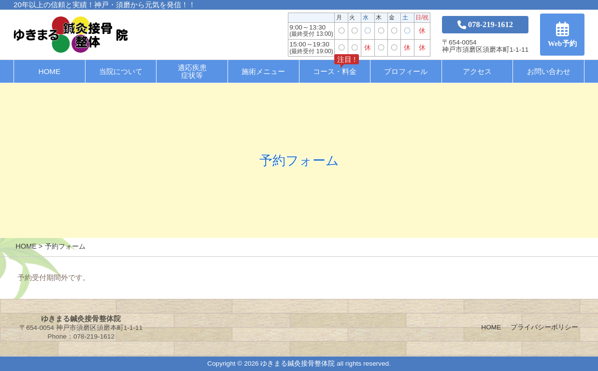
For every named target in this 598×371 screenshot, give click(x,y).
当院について (120, 71)
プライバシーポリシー (544, 327)
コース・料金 (336, 67)
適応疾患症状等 (192, 71)
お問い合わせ (548, 71)
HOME (50, 71)
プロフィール (405, 71)
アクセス (477, 71)
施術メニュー (263, 71)
